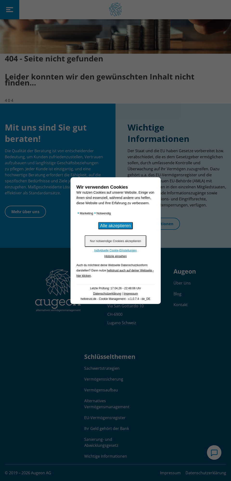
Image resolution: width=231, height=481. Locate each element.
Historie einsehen (115, 256)
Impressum (131, 293)
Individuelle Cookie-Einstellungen (115, 250)
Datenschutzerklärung (107, 293)
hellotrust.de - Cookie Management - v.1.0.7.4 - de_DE (115, 299)
